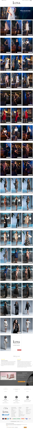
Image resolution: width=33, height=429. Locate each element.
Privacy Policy (28, 388)
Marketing (13, 427)
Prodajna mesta (28, 420)
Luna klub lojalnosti (21, 418)
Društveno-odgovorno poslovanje (28, 416)
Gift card (20, 419)
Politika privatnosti (13, 416)
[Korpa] (31, 0)
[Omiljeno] (29, 0)
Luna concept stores (28, 419)
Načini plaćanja (13, 420)
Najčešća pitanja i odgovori (22, 421)
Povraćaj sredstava (13, 419)
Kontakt (27, 418)
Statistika (10, 427)
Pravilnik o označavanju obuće (21, 422)
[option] (5, 6)
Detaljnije (7, 425)
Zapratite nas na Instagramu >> (16, 409)
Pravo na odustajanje (13, 418)
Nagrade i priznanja (28, 417)
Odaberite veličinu (21, 420)
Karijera (19, 416)
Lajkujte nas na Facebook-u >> (6, 409)
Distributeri (20, 417)
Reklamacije (12, 417)
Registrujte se (26, 0)
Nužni (7, 427)
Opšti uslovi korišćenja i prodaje (14, 415)
